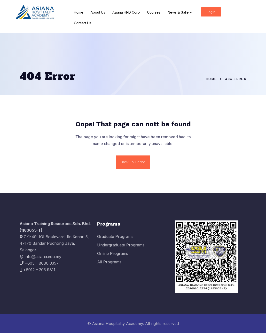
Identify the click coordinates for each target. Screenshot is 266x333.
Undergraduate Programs (120, 246)
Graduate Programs (115, 238)
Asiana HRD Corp (126, 12)
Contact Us (82, 23)
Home (78, 12)
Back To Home (133, 162)
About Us (98, 12)
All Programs (109, 264)
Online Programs (112, 255)
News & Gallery (180, 12)
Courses (153, 12)
